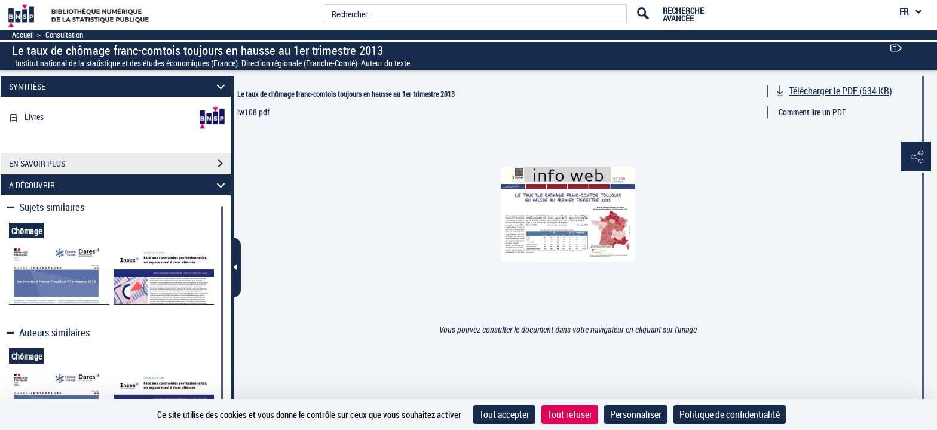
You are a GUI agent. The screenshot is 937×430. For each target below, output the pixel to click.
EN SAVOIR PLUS (120, 163)
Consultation (64, 35)
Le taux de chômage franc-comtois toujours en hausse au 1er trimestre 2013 (346, 94)
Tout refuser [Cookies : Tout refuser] (569, 414)
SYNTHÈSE (119, 86)
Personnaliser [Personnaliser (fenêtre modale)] (636, 414)
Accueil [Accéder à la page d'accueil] (23, 35)
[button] (916, 157)
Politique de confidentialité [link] (729, 414)
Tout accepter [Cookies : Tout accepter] (504, 414)
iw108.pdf (253, 112)
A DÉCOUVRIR (119, 184)
